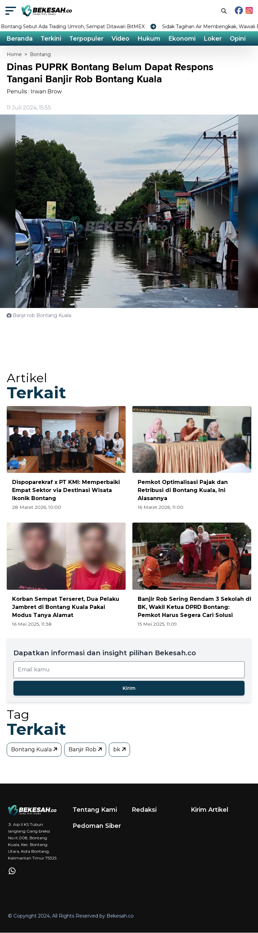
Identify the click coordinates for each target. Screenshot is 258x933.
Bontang (40, 55)
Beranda (20, 38)
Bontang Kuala (34, 749)
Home (14, 55)
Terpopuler (87, 38)
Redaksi (144, 809)
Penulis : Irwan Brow (34, 92)
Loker (215, 38)
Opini (240, 38)
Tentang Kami (95, 809)
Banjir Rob (86, 749)
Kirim (129, 688)
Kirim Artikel (209, 809)
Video (122, 38)
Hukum (150, 38)
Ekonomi (184, 38)
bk (120, 749)
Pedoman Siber (97, 826)
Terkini (51, 38)
